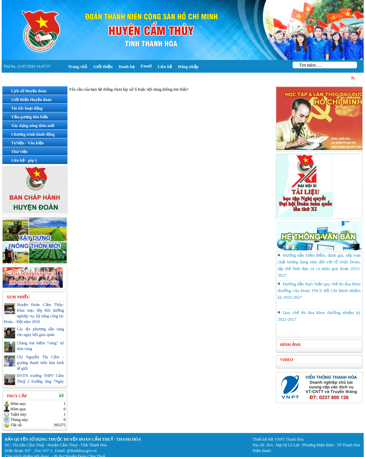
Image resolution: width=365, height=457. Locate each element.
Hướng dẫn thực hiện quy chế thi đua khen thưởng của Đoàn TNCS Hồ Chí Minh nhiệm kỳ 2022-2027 (319, 290)
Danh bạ (126, 66)
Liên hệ (165, 66)
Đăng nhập (188, 66)
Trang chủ (77, 66)
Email (145, 65)
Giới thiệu (102, 66)
